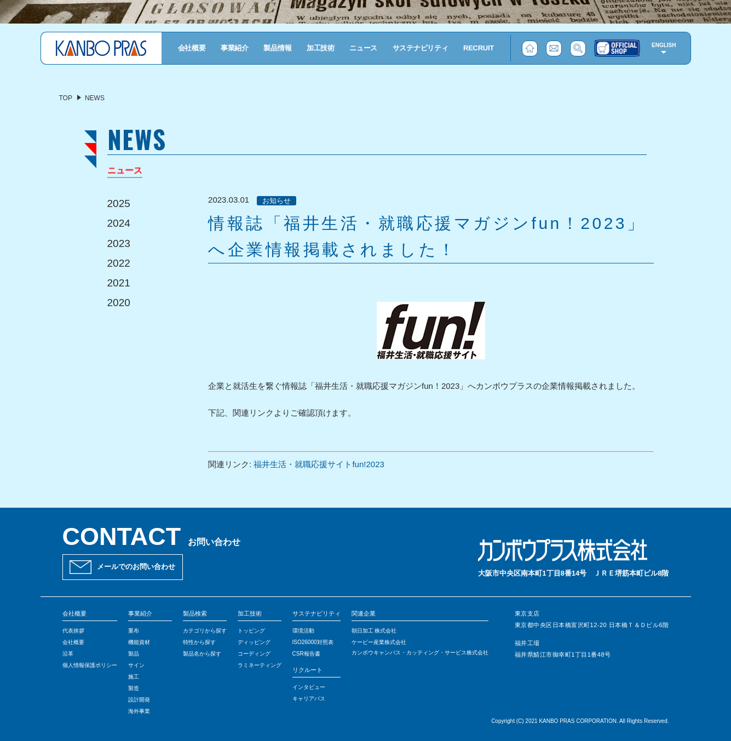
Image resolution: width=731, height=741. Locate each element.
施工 (133, 677)
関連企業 (364, 613)
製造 (133, 688)
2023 (118, 243)
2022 (118, 263)
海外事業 (139, 711)
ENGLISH (664, 45)
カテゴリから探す (205, 631)
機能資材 (139, 642)
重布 (133, 631)
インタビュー (308, 687)
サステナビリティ (420, 48)
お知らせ (276, 201)
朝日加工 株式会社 (374, 631)
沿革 (67, 654)
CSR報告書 (306, 654)
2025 (118, 203)
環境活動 (303, 631)
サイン (136, 665)
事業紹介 (235, 48)
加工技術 (321, 48)
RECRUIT (478, 48)
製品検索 (195, 613)
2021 (118, 283)
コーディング (254, 654)
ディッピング (254, 642)
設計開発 (139, 700)
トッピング (251, 631)
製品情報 (277, 48)
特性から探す (199, 642)
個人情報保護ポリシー (89, 665)
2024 (118, 223)
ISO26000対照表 (312, 642)
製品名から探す (202, 654)
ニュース (363, 48)
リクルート (307, 670)
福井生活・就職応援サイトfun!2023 (319, 464)
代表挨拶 (73, 631)
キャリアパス (308, 699)
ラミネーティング (259, 665)
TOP (65, 98)
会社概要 (192, 48)
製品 (133, 654)
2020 (118, 302)
